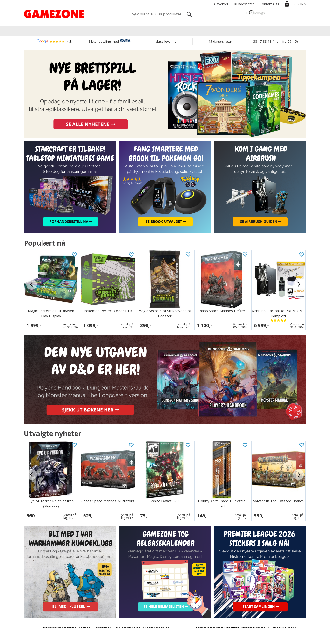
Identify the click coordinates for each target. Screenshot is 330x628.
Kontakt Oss (269, 4)
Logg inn (298, 4)
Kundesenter (244, 4)
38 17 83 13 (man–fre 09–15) (275, 41)
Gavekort (221, 4)
